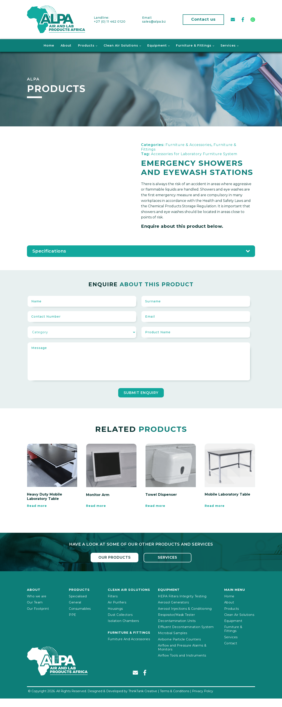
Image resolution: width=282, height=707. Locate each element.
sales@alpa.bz (154, 21)
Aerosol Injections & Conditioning (185, 608)
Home (49, 45)
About (66, 45)
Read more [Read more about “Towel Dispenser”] (155, 505)
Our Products (114, 557)
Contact (230, 642)
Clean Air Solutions (121, 45)
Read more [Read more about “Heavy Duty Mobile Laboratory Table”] (37, 505)
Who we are (36, 595)
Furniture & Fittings (193, 45)
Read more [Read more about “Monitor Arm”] (96, 505)
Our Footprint (38, 608)
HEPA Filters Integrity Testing (182, 595)
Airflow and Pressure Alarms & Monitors (182, 646)
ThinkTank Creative (142, 690)
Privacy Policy (202, 690)
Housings (115, 608)
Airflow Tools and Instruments (182, 655)
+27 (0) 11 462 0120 (110, 21)
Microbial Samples (172, 632)
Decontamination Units (177, 620)
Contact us (203, 19)
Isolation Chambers (123, 620)
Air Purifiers (117, 601)
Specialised (78, 595)
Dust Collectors (120, 614)
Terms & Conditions (174, 690)
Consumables (80, 608)
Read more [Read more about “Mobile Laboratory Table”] (215, 505)
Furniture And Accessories (129, 638)
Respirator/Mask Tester (176, 614)
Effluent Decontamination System (186, 626)
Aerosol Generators (173, 601)
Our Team (35, 601)
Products (86, 45)
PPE (72, 614)
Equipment (157, 45)
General (75, 601)
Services (228, 45)
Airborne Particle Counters (179, 638)
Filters (113, 595)
